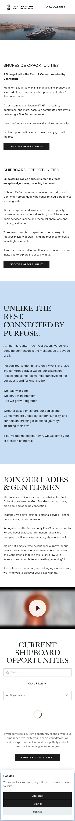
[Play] (37, 608)
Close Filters (37, 683)
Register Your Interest (37, 757)
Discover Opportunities (26, 146)
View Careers (55, 7)
